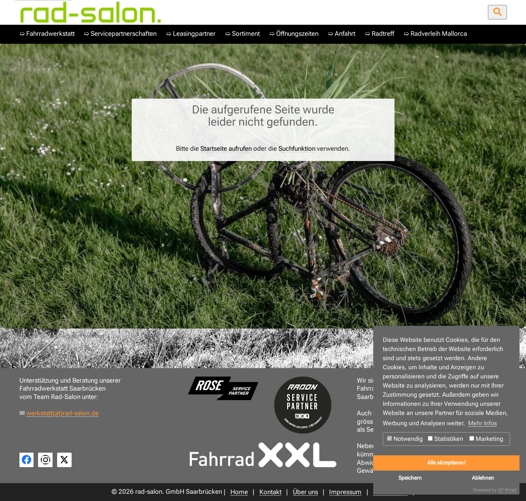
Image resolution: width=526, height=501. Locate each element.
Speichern (410, 478)
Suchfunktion (296, 148)
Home (32, 336)
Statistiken (445, 438)
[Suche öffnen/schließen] (497, 12)
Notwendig (405, 438)
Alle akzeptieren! (446, 463)
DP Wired (507, 490)
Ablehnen (483, 478)
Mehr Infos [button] (482, 423)
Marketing (486, 438)
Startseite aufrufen (226, 148)
